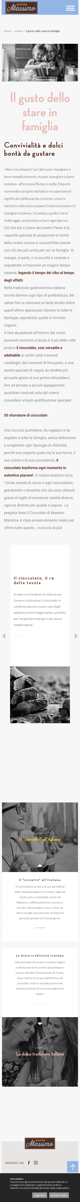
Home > (8, 31)
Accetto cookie (59, 1195)
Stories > (19, 31)
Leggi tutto (39, 1195)
